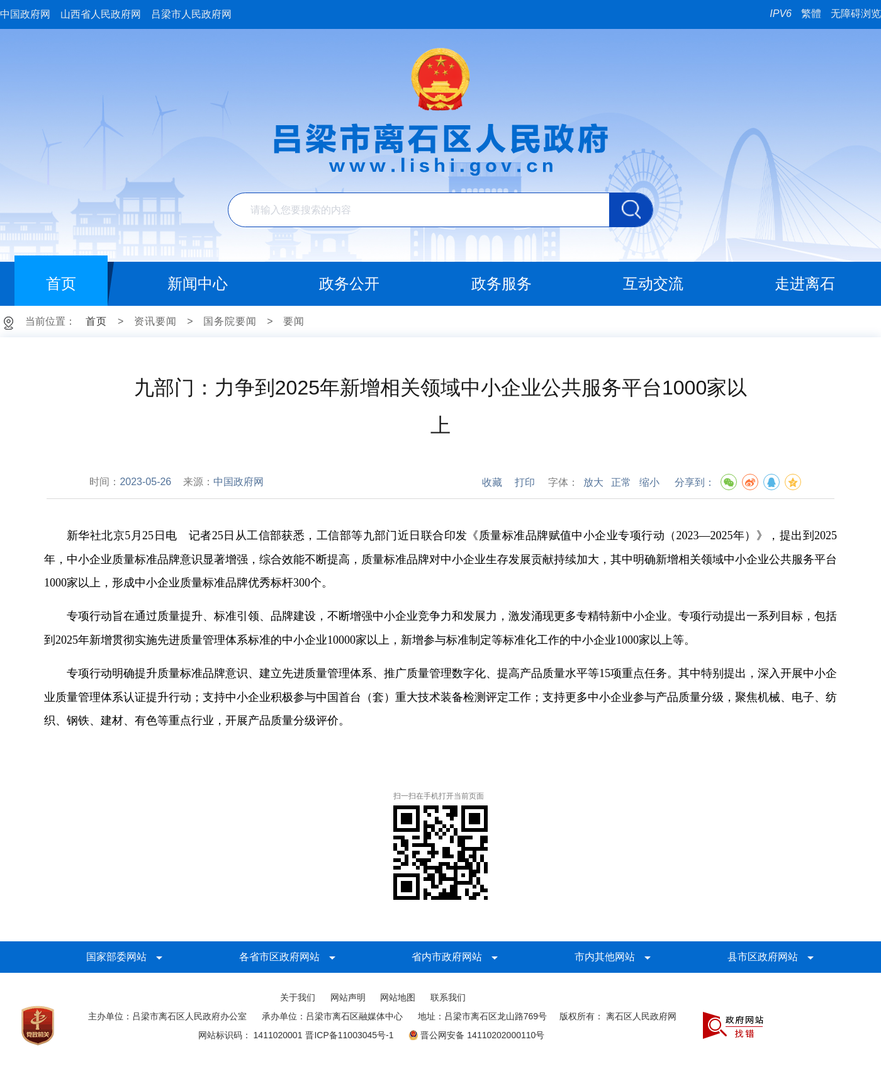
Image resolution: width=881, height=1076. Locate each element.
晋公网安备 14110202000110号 (476, 1035)
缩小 (649, 482)
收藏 (492, 482)
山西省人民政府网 (100, 14)
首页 (96, 321)
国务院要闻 (230, 321)
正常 (621, 482)
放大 (593, 482)
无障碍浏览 (856, 13)
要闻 (294, 321)
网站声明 (348, 997)
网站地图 (397, 997)
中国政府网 (25, 14)
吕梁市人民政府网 (191, 14)
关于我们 (297, 997)
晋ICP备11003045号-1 (349, 1035)
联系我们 (448, 997)
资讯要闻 (155, 321)
